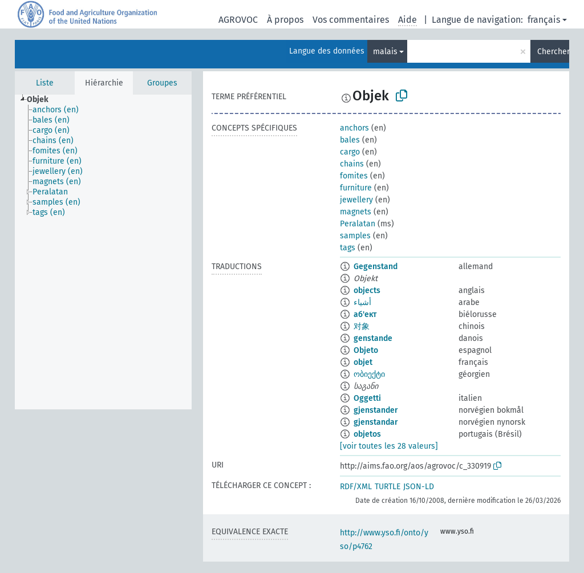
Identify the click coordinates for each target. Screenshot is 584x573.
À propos (285, 19)
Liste (45, 83)
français (544, 19)
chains (352, 164)
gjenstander (376, 410)
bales (350, 140)
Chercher (553, 51)
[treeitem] (42, 100)
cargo (350, 152)
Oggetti (367, 398)
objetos (367, 434)
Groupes (162, 83)
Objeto (366, 350)
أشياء (362, 302)
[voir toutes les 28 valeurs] (389, 446)
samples (355, 236)
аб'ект (365, 314)
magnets (355, 212)
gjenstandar (376, 422)
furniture (356, 188)
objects (367, 290)
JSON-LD (418, 486)
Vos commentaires (351, 19)
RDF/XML (356, 486)
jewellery (356, 200)
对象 (362, 326)
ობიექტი (369, 374)
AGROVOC (238, 19)
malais (385, 51)
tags (347, 248)
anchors (354, 128)
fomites (354, 176)
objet (363, 362)
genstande (373, 338)
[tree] (103, 252)
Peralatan (357, 224)
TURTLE (387, 486)
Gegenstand (376, 266)
